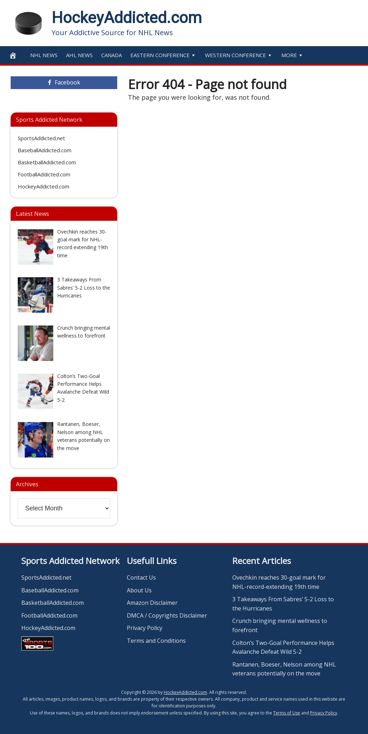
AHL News (79, 55)
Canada (111, 55)
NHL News (44, 55)
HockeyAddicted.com (127, 18)
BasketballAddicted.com (47, 162)
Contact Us (141, 577)
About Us (139, 590)
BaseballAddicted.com (44, 150)
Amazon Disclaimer (152, 603)
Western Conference (239, 55)
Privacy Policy (144, 628)
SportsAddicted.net (41, 138)
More (292, 55)
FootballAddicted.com (44, 174)
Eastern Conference (163, 55)
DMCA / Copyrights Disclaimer (167, 615)
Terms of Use (286, 713)
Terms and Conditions (156, 641)
